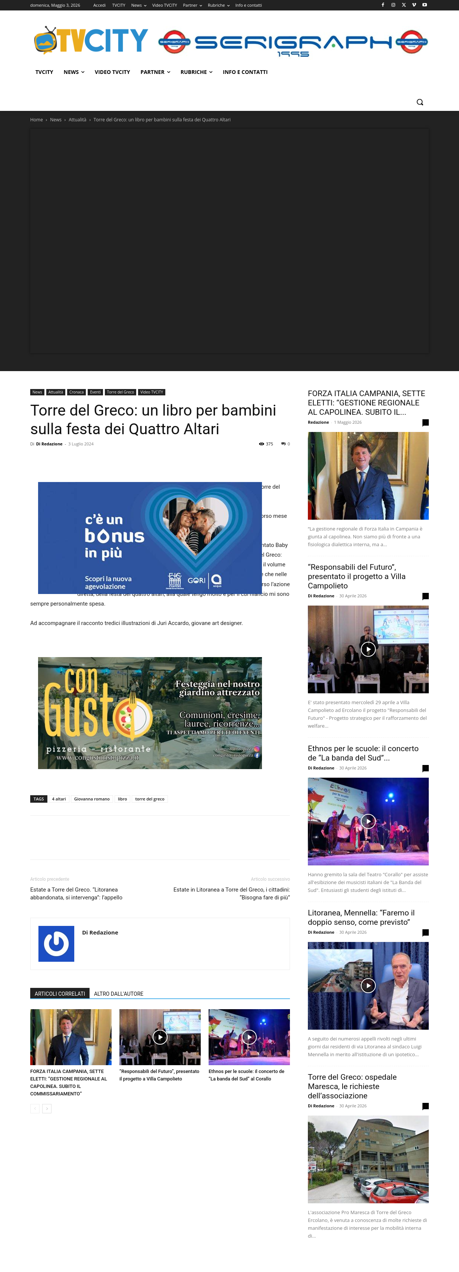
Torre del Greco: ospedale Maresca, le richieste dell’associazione (352, 1086)
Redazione (318, 422)
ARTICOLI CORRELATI (60, 994)
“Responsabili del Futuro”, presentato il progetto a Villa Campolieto (357, 576)
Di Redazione (49, 444)
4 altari (59, 799)
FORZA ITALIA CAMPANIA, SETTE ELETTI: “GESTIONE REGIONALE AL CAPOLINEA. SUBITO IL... (366, 403)
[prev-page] (35, 1108)
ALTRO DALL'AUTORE (118, 994)
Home (36, 119)
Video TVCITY (151, 392)
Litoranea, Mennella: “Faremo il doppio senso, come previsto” (361, 917)
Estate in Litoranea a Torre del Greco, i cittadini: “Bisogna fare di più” (232, 893)
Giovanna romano (92, 799)
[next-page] (46, 1108)
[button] (420, 102)
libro (122, 799)
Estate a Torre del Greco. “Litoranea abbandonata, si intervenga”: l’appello (76, 893)
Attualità (77, 119)
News (56, 119)
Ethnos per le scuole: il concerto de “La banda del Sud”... (363, 753)
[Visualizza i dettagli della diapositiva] (150, 713)
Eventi (95, 392)
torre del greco (149, 799)
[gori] (150, 538)
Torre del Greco (120, 392)
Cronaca (76, 392)
